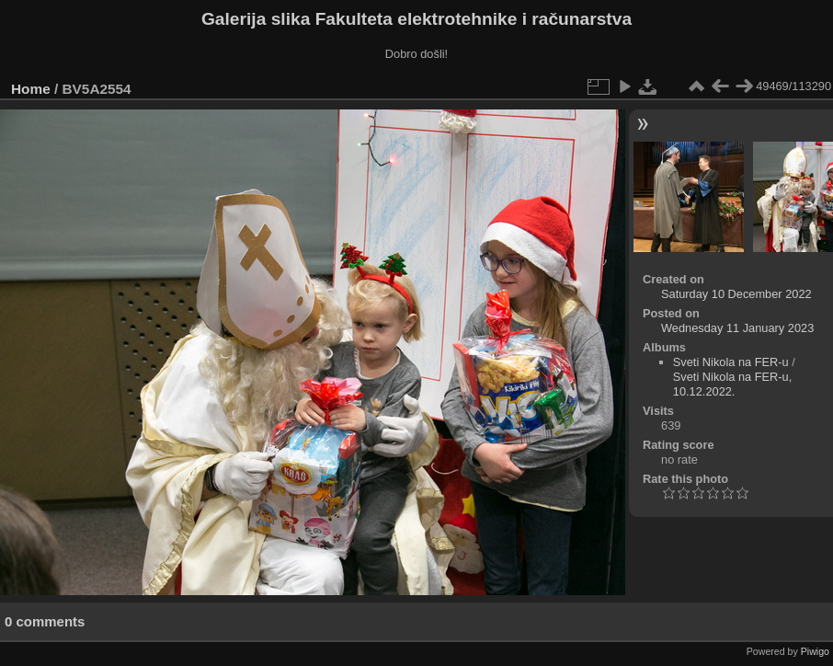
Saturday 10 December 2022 (736, 294)
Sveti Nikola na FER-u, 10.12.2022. (732, 384)
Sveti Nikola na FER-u (731, 362)
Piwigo (815, 651)
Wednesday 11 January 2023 (737, 328)
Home (31, 89)
